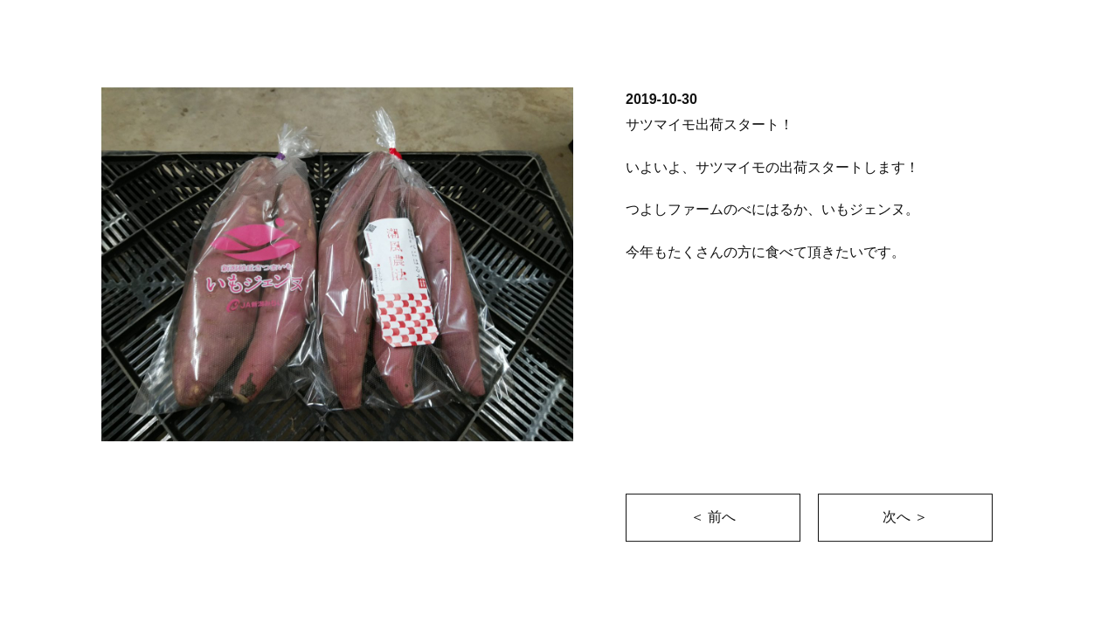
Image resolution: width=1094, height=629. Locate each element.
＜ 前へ (713, 516)
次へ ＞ (905, 516)
